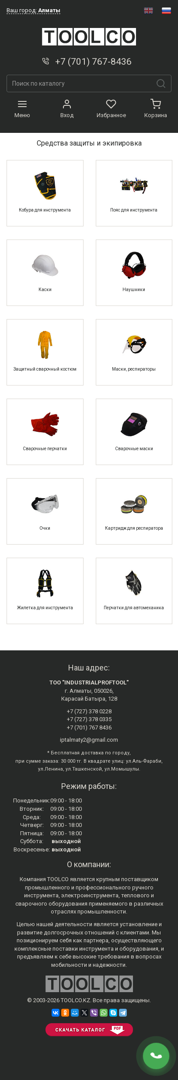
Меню (22, 109)
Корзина (155, 109)
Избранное (111, 109)
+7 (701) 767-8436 (86, 61)
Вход (66, 109)
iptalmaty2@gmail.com (89, 739)
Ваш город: (33, 10)
